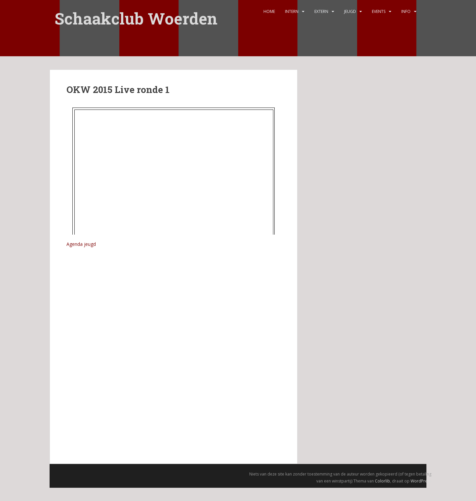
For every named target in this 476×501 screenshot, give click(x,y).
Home (269, 11)
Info (406, 11)
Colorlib (382, 481)
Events (378, 11)
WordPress (421, 481)
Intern (291, 11)
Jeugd (350, 11)
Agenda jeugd (81, 244)
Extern (321, 11)
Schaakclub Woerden (136, 14)
